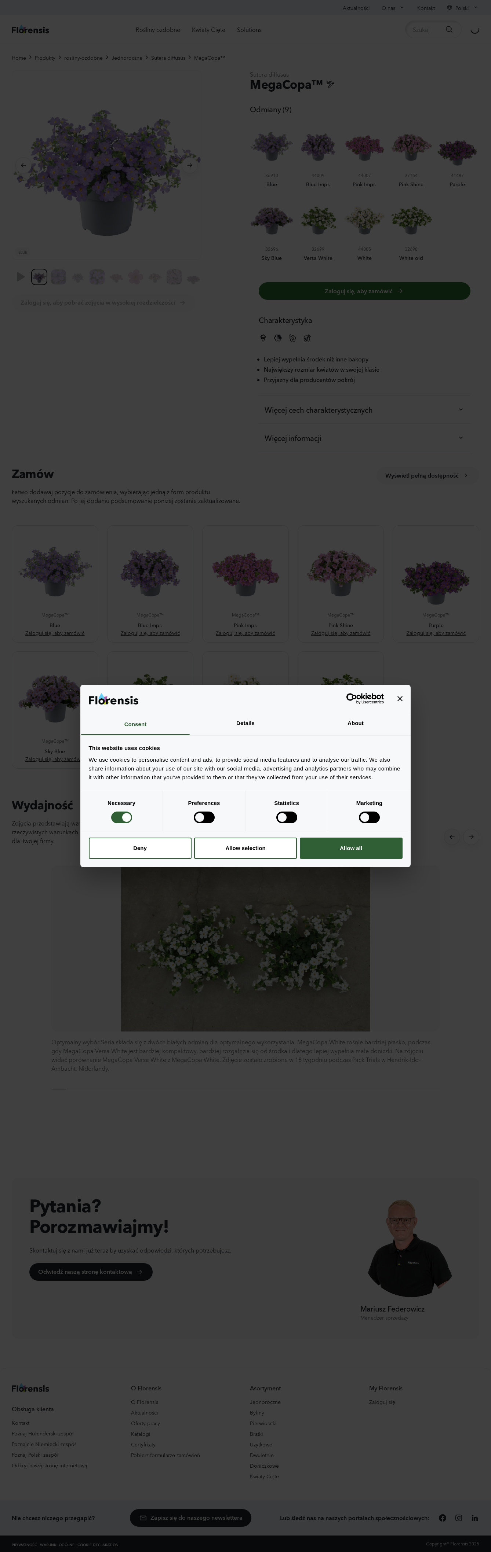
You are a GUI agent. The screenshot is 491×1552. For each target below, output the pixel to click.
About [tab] (356, 723)
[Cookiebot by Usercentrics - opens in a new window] (352, 698)
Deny (140, 848)
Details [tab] (245, 723)
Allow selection (245, 848)
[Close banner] (400, 698)
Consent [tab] (135, 724)
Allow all (351, 848)
